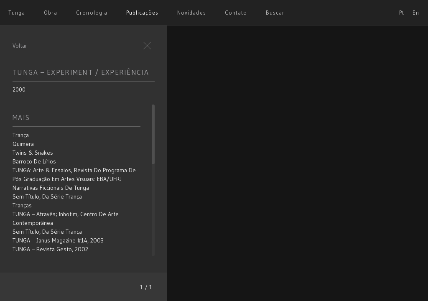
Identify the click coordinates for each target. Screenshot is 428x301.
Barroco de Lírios (34, 161)
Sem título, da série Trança (47, 196)
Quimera (23, 144)
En (416, 12)
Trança (21, 135)
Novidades (191, 12)
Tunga (16, 12)
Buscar (275, 12)
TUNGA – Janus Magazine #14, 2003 (58, 240)
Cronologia (91, 12)
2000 (19, 89)
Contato (236, 12)
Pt (401, 12)
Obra (50, 12)
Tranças (22, 205)
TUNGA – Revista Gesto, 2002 (50, 249)
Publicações (142, 12)
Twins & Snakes (33, 152)
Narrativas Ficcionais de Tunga (51, 187)
